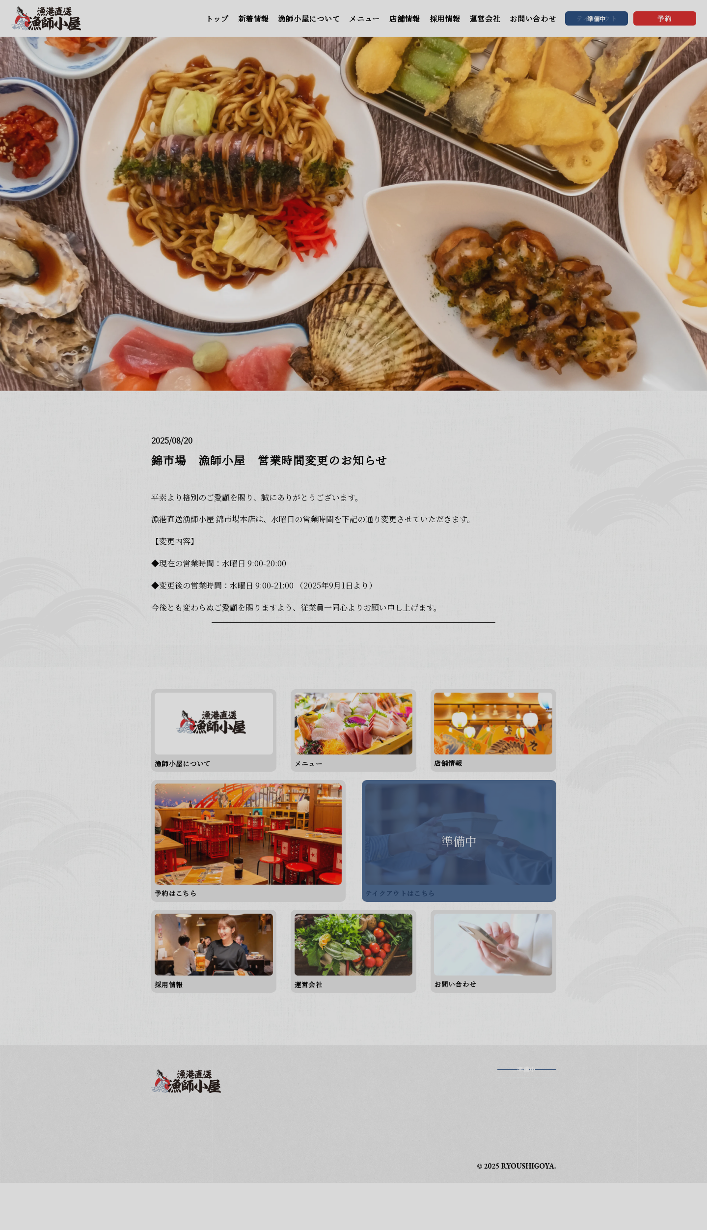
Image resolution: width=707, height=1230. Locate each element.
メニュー (364, 18)
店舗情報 (404, 18)
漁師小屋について (309, 18)
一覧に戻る (353, 660)
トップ (217, 18)
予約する (527, 1146)
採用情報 (445, 18)
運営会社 (484, 18)
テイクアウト (526, 1124)
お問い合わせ (533, 18)
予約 (664, 18)
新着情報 (253, 18)
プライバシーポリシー (388, 1191)
